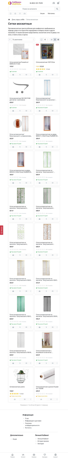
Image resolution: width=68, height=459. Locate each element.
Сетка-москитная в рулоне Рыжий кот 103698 (47, 387)
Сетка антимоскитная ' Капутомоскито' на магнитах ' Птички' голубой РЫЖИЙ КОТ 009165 (45, 99)
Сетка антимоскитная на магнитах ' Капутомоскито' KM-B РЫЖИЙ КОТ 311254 (20, 279)
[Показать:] (46, 39)
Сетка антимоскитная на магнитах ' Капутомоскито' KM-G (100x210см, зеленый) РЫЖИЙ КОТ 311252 (20, 315)
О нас (27, 418)
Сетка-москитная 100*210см (45, 62)
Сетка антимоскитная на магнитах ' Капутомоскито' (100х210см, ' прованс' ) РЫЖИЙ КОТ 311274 (46, 207)
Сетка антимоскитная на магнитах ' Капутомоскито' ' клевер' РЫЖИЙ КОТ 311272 (45, 171)
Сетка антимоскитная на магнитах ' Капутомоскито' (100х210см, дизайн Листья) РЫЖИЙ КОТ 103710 (19, 243)
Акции (42, 13)
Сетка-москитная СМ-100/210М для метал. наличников (20, 99)
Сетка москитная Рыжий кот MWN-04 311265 (19, 63)
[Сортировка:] (23, 39)
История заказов (43, 441)
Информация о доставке (33, 421)
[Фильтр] (1, 230)
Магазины (51, 13)
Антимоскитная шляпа (17, 387)
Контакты (28, 428)
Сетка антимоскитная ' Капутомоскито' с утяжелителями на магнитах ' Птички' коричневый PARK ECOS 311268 (21, 135)
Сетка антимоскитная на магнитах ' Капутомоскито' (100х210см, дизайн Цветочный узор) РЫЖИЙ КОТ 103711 (46, 243)
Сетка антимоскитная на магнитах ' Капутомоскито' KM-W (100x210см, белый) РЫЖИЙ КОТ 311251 (20, 351)
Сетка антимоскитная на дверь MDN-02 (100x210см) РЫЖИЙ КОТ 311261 (21, 171)
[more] (30, 74)
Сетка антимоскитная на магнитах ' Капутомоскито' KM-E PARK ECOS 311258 (46, 279)
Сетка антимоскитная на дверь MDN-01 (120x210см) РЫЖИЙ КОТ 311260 (47, 135)
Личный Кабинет (43, 439)
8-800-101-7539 (36, 3)
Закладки (41, 443)
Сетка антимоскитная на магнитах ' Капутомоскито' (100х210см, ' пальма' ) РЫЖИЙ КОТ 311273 (20, 207)
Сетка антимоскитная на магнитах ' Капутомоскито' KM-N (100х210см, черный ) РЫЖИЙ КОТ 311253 (46, 315)
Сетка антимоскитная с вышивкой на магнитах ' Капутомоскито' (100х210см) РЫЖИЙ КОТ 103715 (45, 351)
